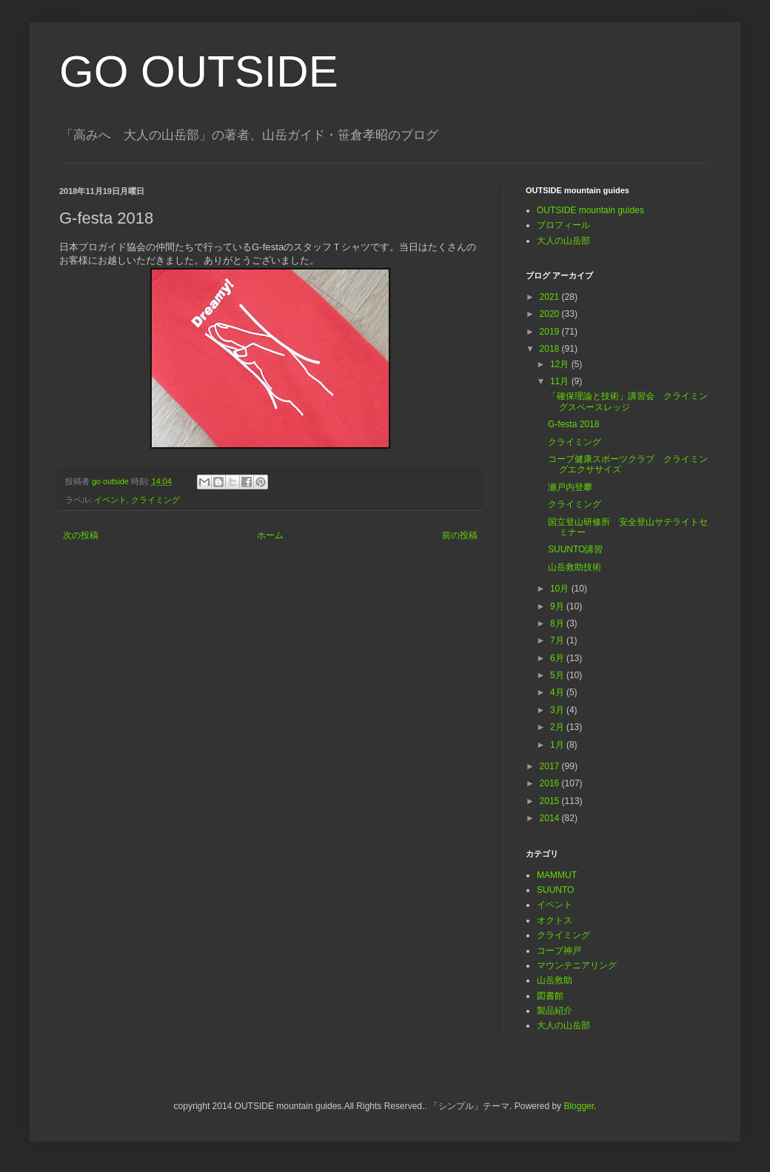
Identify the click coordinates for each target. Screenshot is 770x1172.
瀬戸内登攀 (570, 487)
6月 (558, 658)
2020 (551, 314)
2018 (551, 349)
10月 (561, 588)
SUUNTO (555, 890)
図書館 (550, 996)
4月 (558, 692)
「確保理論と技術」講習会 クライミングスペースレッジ (628, 401)
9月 (558, 606)
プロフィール (563, 225)
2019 (551, 332)
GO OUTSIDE (198, 71)
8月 (558, 623)
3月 (558, 710)
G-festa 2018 (573, 424)
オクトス (554, 920)
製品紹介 (554, 1010)
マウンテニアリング (577, 965)
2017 (551, 766)
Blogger (578, 1106)
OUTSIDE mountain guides (590, 210)
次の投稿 (80, 535)
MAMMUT (557, 875)
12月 (561, 364)
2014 (551, 818)
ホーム (270, 535)
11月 (561, 381)
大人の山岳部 (563, 240)
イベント (110, 499)
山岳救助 (554, 980)
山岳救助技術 (574, 567)
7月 (558, 640)
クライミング (155, 499)
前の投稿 (460, 535)
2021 (551, 297)
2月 (558, 727)
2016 (551, 783)
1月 (558, 745)
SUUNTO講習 (575, 549)
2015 (551, 801)
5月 (558, 675)
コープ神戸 (559, 950)
